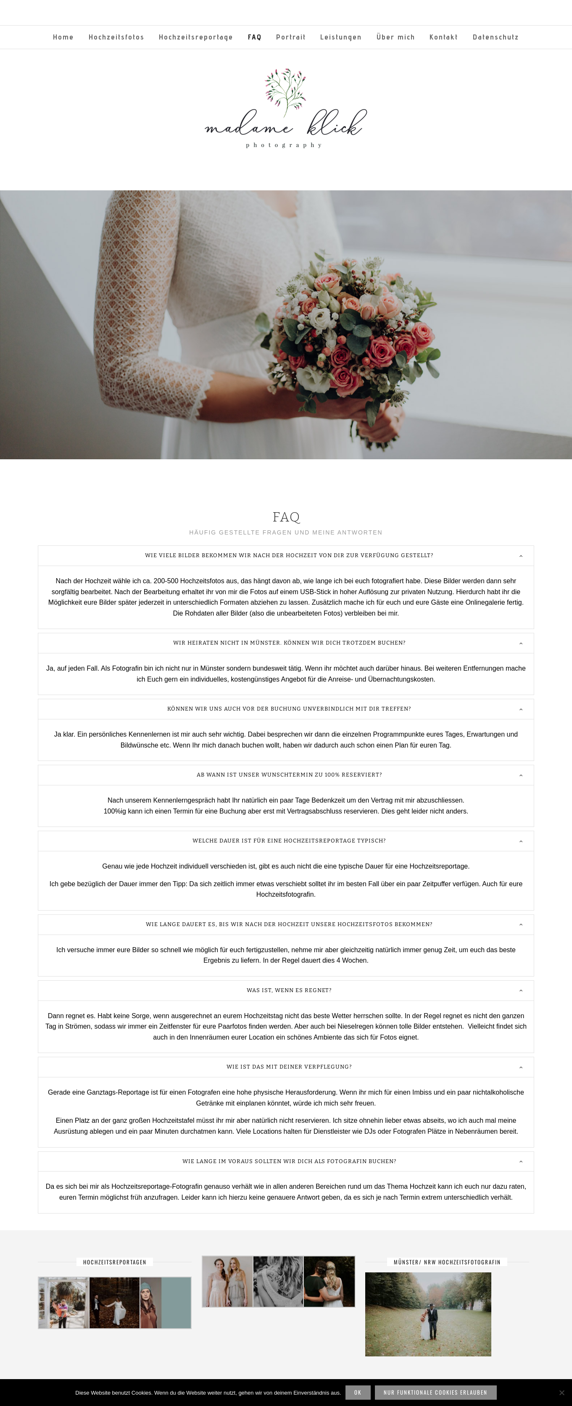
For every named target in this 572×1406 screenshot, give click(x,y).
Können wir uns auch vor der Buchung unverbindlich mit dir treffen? (289, 709)
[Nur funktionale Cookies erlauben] (561, 1392)
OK (357, 1392)
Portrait (291, 36)
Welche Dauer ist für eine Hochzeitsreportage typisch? (289, 840)
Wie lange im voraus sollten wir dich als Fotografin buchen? (289, 1161)
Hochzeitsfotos (117, 36)
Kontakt (444, 36)
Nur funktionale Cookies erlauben (436, 1392)
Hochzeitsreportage (196, 36)
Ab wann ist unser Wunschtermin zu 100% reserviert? (289, 774)
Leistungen (341, 36)
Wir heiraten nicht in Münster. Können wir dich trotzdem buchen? (289, 643)
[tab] (286, 555)
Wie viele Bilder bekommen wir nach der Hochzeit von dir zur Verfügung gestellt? (289, 555)
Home (63, 36)
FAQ (255, 36)
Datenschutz (496, 36)
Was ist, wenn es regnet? (289, 990)
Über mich (396, 36)
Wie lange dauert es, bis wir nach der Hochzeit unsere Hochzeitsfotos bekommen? (289, 924)
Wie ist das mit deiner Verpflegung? (289, 1067)
